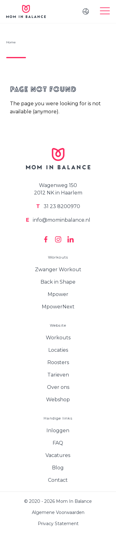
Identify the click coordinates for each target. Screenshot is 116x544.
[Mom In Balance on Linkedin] (70, 239)
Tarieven (58, 375)
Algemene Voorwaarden (58, 512)
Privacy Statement (58, 523)
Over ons (58, 387)
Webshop (58, 400)
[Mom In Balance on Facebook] (46, 239)
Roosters (58, 362)
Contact (58, 480)
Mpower (58, 294)
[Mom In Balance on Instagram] (58, 239)
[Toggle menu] (105, 11)
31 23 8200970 (58, 206)
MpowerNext (58, 307)
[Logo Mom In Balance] (26, 11)
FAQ (58, 443)
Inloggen (57, 430)
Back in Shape (58, 282)
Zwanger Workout (58, 269)
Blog (58, 468)
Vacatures (57, 455)
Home (11, 42)
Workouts (58, 338)
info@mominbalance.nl (58, 220)
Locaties (58, 350)
